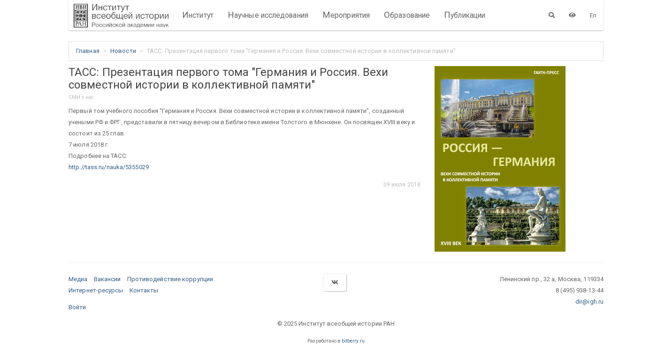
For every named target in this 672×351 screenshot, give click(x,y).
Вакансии (107, 279)
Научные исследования (268, 15)
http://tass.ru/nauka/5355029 (109, 167)
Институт (198, 15)
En (593, 15)
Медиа (78, 279)
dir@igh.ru (589, 301)
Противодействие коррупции (170, 279)
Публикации (464, 15)
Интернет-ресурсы (96, 290)
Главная (87, 50)
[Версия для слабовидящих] (572, 15)
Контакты (144, 290)
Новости (123, 50)
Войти (77, 307)
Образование (407, 15)
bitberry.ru (353, 341)
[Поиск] (552, 15)
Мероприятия (346, 15)
